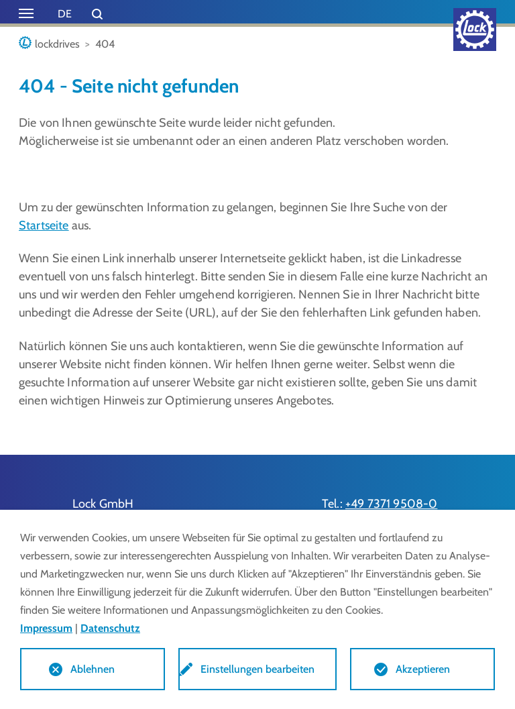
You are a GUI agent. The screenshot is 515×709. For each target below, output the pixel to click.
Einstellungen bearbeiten (257, 669)
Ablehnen (92, 669)
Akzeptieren (423, 669)
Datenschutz (110, 628)
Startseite (44, 225)
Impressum (46, 628)
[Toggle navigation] (26, 13)
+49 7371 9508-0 (391, 503)
